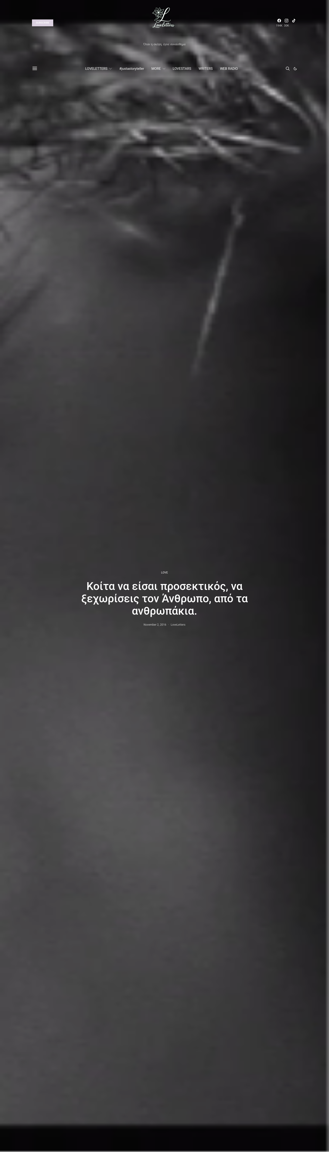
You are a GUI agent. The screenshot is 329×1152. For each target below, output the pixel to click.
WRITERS (206, 69)
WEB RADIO (229, 69)
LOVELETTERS (96, 69)
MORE (156, 69)
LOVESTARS (182, 69)
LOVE (164, 572)
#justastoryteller (131, 69)
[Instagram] (286, 23)
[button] (295, 68)
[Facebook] (279, 23)
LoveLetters (178, 624)
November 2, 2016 (154, 624)
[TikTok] (294, 23)
